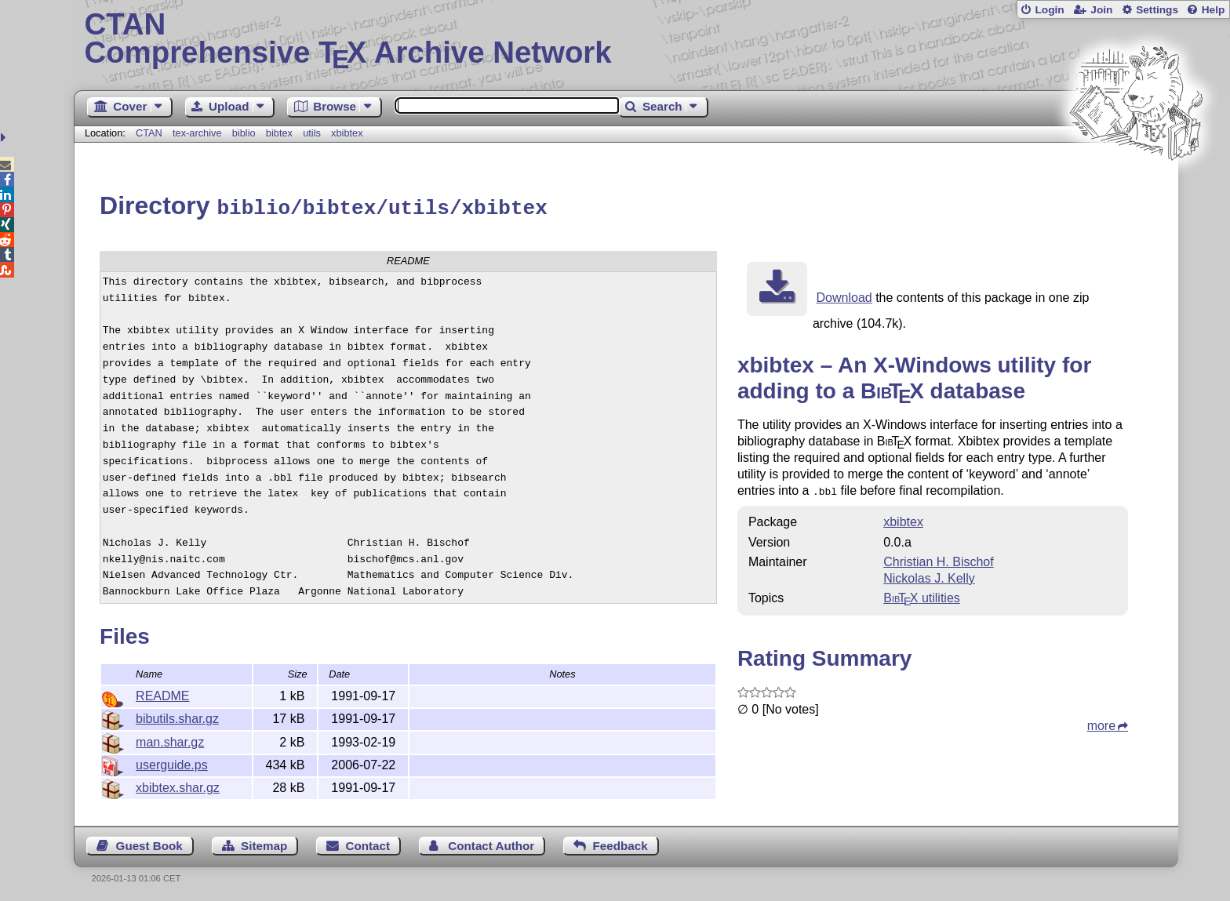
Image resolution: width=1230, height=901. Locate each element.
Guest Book (149, 843)
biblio (244, 133)
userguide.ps (172, 762)
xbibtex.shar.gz (178, 785)
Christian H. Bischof (938, 558)
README (162, 693)
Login (1049, 10)
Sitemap (264, 843)
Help (1213, 10)
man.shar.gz (170, 740)
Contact (368, 843)
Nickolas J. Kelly (928, 574)
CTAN (149, 133)
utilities (921, 594)
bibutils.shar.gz (177, 716)
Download (844, 295)
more (1101, 721)
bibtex (279, 133)
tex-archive (197, 133)
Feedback (620, 843)
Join (1101, 10)
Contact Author (491, 843)
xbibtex (347, 133)
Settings (1157, 10)
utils (312, 133)
